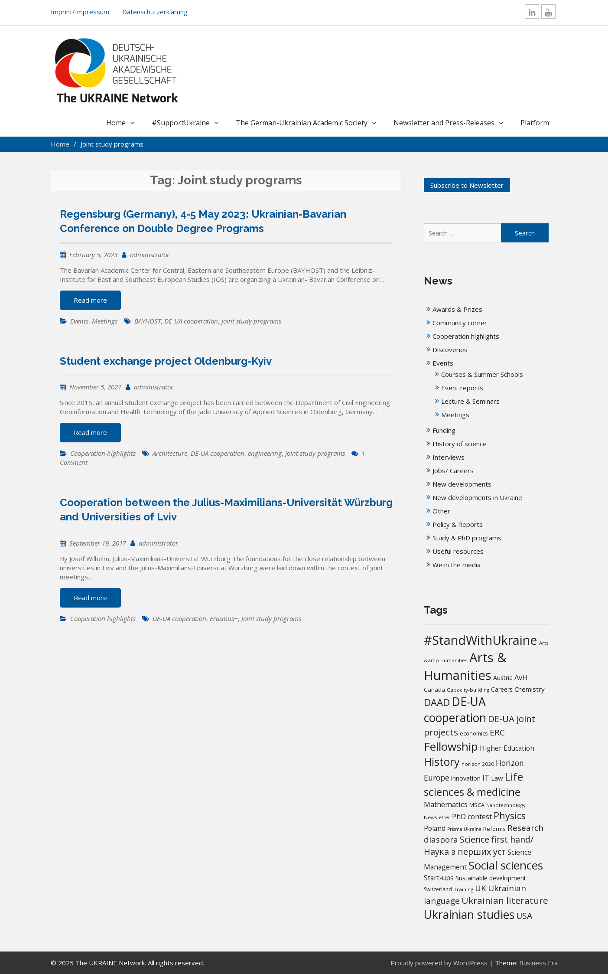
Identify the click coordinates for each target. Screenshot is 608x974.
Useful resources (458, 551)
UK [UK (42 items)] (480, 887)
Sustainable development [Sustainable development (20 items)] (490, 878)
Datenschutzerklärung (155, 11)
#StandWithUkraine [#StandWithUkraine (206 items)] (480, 639)
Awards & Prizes (457, 309)
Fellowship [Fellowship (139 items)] (451, 746)
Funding (443, 430)
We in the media (456, 564)
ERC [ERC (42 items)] (497, 732)
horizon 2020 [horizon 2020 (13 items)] (478, 764)
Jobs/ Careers (453, 470)
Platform (534, 122)
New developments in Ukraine (477, 497)
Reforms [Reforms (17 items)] (494, 829)
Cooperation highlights (103, 453)
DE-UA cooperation (191, 321)
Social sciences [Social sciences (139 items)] (505, 865)
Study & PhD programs (466, 537)
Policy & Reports (457, 524)
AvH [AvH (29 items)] (521, 677)
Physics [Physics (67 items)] (510, 815)
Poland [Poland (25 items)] (434, 828)
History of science (459, 443)
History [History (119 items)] (442, 761)
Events (79, 321)
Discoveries (450, 349)
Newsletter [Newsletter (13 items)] (437, 817)
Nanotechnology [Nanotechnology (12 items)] (506, 805)
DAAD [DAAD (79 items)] (437, 702)
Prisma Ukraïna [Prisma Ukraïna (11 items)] (464, 829)
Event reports (462, 387)
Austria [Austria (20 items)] (503, 677)
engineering (265, 453)
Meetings (104, 321)
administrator (149, 254)
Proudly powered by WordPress (439, 962)
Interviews (448, 457)
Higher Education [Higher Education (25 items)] (507, 748)
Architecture (170, 453)
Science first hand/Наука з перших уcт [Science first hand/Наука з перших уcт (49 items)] (478, 845)
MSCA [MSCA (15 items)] (476, 805)
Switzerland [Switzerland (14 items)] (438, 889)
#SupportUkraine (181, 122)
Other (441, 511)
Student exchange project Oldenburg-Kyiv (166, 361)
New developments (461, 484)
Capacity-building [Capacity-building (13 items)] (468, 689)
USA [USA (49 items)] (524, 916)
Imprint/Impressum (80, 11)
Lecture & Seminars (470, 401)
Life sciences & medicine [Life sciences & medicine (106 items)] (473, 783)
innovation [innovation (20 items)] (466, 778)
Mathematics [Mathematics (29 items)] (446, 804)
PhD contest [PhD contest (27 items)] (472, 816)
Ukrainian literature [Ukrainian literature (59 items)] (505, 900)
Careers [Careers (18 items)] (502, 689)
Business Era (538, 962)
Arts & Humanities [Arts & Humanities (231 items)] (465, 666)
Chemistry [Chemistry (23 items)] (529, 689)
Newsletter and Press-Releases (443, 122)
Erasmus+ (224, 618)
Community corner (459, 322)
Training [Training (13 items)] (463, 889)
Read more (90, 300)
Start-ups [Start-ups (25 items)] (439, 877)
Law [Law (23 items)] (497, 778)
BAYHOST (147, 321)
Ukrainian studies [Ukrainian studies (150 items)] (469, 914)
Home (116, 122)
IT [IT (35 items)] (485, 777)
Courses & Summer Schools (482, 374)
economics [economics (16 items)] (474, 733)
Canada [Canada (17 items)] (434, 689)
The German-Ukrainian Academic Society (301, 122)
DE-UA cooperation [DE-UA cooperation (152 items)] (455, 710)
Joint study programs (251, 321)
